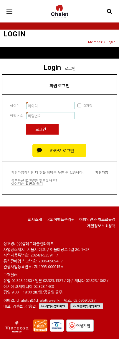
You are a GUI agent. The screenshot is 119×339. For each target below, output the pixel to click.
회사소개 (35, 219)
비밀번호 (16, 115)
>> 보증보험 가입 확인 (86, 306)
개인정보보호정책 (101, 225)
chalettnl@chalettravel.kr (38, 300)
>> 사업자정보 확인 (53, 306)
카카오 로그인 (59, 150)
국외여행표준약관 (61, 219)
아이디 (15, 105)
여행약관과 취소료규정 (97, 219)
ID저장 (87, 105)
